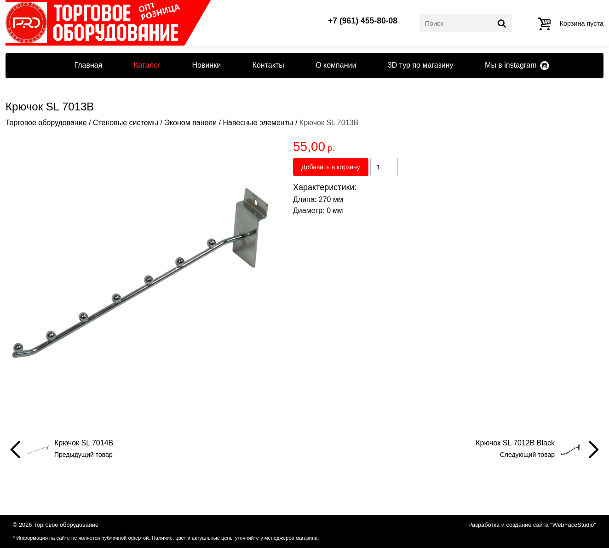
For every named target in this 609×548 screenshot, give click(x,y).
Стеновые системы (125, 123)
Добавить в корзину (330, 167)
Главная (88, 65)
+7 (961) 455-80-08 (362, 21)
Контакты (268, 65)
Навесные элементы (258, 123)
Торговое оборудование (46, 123)
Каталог (147, 65)
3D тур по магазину (421, 65)
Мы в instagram (510, 65)
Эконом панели (190, 123)
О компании (336, 65)
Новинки (206, 65)
